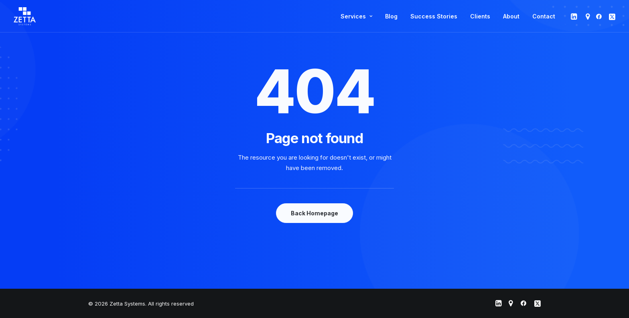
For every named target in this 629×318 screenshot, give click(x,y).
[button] (575, 16)
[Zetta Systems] (25, 16)
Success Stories (433, 16)
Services (356, 16)
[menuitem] (356, 16)
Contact (543, 16)
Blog (391, 16)
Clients (480, 16)
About (511, 16)
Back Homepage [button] (314, 213)
